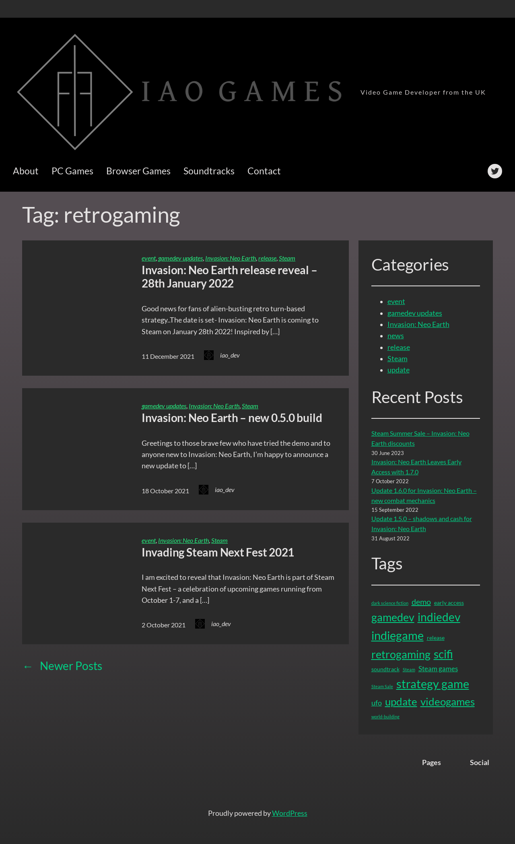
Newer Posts (62, 666)
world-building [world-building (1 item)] (385, 716)
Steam (287, 258)
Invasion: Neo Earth (230, 258)
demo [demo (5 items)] (421, 601)
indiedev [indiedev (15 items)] (439, 617)
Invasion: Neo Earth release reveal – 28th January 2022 (229, 276)
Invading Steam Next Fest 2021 (218, 552)
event (149, 258)
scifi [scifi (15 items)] (443, 654)
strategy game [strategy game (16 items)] (432, 684)
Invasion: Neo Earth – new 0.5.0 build (232, 417)
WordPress (289, 813)
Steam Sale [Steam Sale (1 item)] (382, 686)
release (267, 258)
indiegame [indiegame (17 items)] (397, 635)
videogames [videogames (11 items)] (447, 701)
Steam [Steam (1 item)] (409, 669)
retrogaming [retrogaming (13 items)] (401, 654)
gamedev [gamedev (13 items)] (392, 617)
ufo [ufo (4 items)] (376, 702)
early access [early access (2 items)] (449, 602)
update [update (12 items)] (401, 701)
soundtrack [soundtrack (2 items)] (385, 669)
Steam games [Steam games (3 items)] (438, 669)
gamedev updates (180, 258)
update (398, 370)
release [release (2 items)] (436, 637)
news (395, 335)
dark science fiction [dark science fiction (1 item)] (389, 603)
